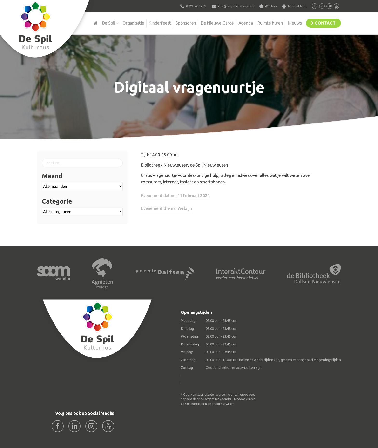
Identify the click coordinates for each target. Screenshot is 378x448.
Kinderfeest (155, 22)
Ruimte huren (268, 22)
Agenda (242, 22)
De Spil (102, 22)
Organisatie (128, 22)
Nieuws (293, 22)
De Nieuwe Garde (213, 22)
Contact (324, 22)
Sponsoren (181, 22)
